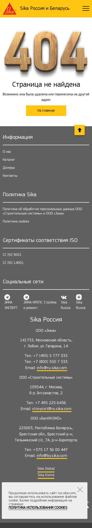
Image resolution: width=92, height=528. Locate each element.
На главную (46, 111)
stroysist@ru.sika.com (52, 409)
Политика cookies (16, 221)
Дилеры (9, 168)
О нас (7, 152)
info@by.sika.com (52, 456)
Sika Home (46, 475)
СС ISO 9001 (12, 255)
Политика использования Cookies (38, 508)
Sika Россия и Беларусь (44, 8)
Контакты (10, 176)
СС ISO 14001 (13, 263)
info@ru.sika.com (52, 368)
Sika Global (46, 469)
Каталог (9, 160)
